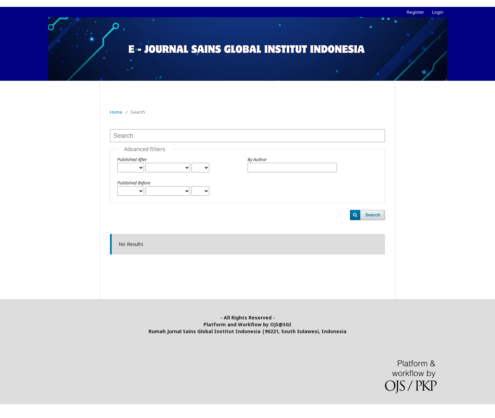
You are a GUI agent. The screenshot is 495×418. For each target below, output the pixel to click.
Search (372, 214)
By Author (257, 159)
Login (437, 12)
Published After (132, 159)
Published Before (133, 183)
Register (415, 12)
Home (116, 112)
